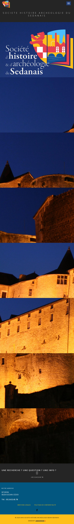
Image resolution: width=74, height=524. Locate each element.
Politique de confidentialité (45, 505)
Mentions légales (24, 505)
